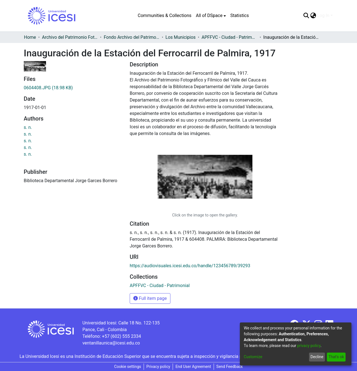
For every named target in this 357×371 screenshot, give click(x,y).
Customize (253, 357)
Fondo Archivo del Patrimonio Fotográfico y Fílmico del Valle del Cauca (132, 37)
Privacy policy (158, 366)
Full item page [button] (150, 298)
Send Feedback (229, 366)
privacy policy (308, 345)
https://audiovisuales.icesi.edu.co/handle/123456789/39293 (190, 265)
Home (30, 37)
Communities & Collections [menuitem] (164, 15)
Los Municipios (180, 37)
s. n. (28, 127)
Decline (316, 357)
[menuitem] (211, 15)
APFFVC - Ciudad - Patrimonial (229, 37)
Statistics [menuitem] (239, 15)
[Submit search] (306, 15)
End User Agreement (193, 366)
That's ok (336, 357)
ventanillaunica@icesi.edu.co (111, 343)
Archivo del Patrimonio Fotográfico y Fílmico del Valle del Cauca (70, 37)
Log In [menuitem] (323, 15)
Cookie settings (127, 366)
